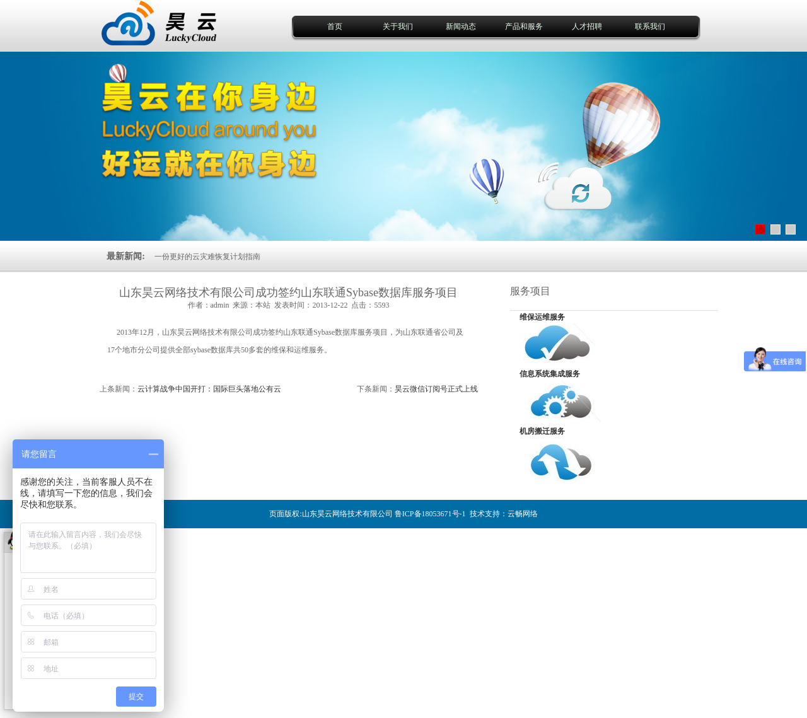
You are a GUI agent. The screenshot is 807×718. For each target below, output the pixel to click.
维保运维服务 (542, 317)
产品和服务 (524, 26)
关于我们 (398, 26)
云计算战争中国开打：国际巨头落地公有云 (209, 389)
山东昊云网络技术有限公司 (347, 513)
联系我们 (650, 26)
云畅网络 (523, 513)
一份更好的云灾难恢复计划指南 (207, 256)
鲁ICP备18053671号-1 (430, 513)
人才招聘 (587, 26)
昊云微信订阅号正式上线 (436, 389)
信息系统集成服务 (550, 373)
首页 (334, 26)
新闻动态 (461, 26)
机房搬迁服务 (542, 431)
